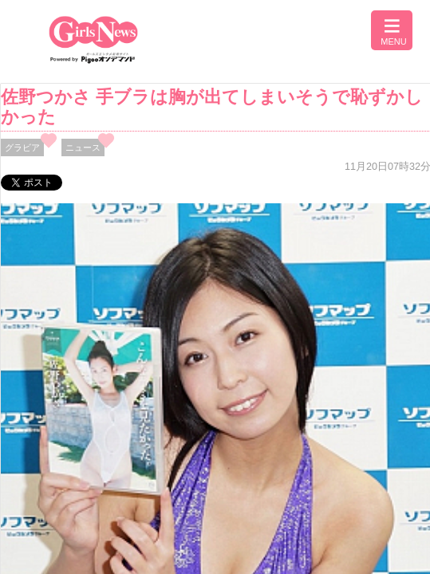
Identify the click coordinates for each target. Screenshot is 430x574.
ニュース (83, 147)
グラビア (22, 147)
